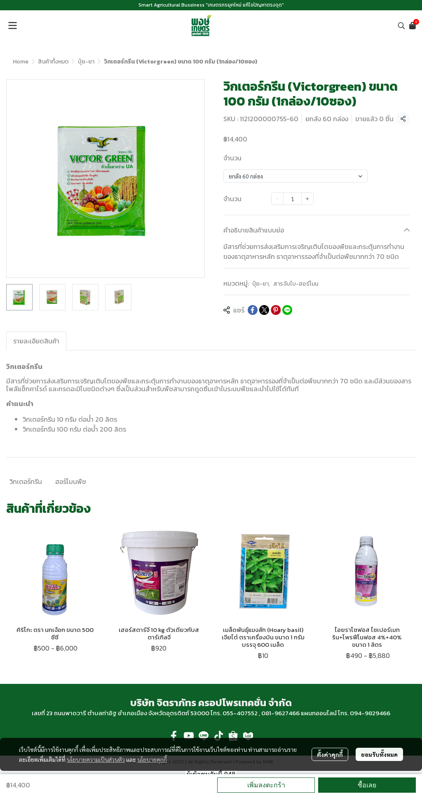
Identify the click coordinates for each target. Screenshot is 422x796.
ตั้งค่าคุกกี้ (330, 754)
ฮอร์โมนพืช (70, 481)
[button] (401, 25)
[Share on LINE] (287, 310)
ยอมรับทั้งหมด (379, 754)
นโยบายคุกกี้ (152, 759)
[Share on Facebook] (253, 310)
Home (20, 61)
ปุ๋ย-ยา (86, 61)
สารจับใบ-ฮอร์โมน (295, 283)
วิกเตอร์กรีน (25, 481)
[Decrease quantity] (277, 198)
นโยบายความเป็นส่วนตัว (96, 759)
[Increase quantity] (307, 198)
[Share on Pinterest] (276, 310)
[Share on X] (264, 310)
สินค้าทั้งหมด (53, 61)
